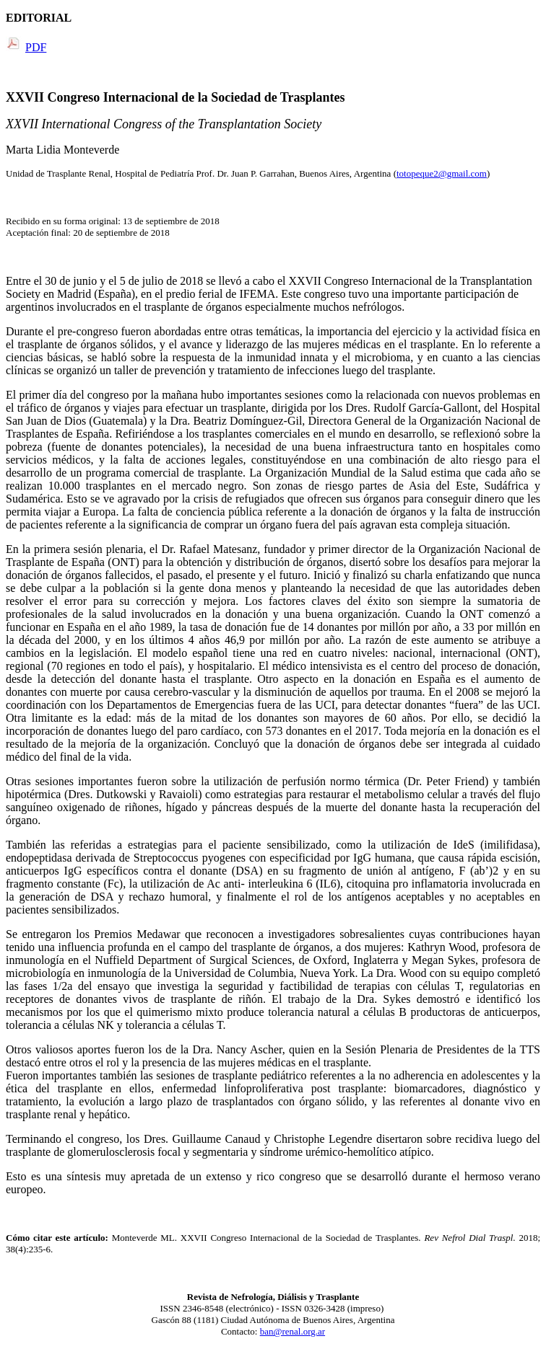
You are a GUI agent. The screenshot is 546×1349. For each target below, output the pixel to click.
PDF (35, 47)
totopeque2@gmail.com (441, 173)
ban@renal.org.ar (292, 1331)
